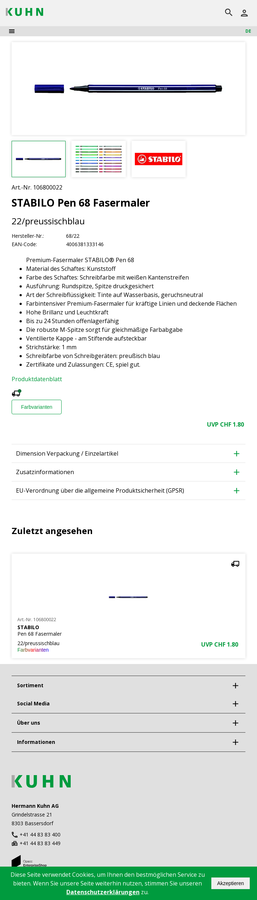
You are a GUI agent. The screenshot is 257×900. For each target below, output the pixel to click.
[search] (229, 13)
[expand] (235, 685)
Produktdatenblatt (37, 379)
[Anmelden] (244, 13)
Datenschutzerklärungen (103, 892)
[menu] (12, 31)
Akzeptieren (230, 883)
